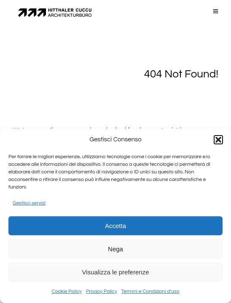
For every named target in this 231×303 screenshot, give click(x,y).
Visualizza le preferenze (115, 272)
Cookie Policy (67, 291)
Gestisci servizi (29, 203)
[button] (218, 140)
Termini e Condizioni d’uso (150, 291)
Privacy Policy (101, 291)
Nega (115, 248)
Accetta (115, 225)
